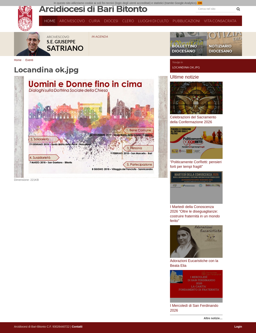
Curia (94, 21)
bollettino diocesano (184, 49)
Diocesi (111, 21)
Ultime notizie (184, 77)
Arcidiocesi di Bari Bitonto (93, 8)
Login (238, 326)
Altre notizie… (213, 318)
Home (49, 21)
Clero (128, 21)
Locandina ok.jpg (186, 67)
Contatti (77, 326)
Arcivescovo (72, 21)
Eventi (29, 60)
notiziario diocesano (220, 49)
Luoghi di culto (153, 21)
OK (199, 3)
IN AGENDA (99, 36)
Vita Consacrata (220, 21)
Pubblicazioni (186, 21)
